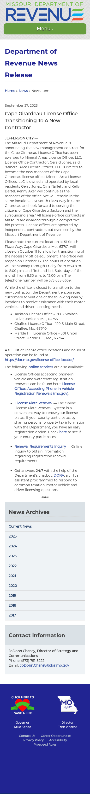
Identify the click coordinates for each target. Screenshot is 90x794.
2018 (12, 605)
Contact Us (27, 736)
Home (10, 91)
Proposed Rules (45, 744)
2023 (13, 556)
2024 (13, 546)
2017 (12, 615)
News (23, 91)
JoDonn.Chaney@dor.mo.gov (44, 665)
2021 (12, 576)
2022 (13, 566)
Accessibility (58, 740)
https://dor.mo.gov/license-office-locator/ (39, 360)
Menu (45, 29)
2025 (13, 536)
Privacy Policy (33, 740)
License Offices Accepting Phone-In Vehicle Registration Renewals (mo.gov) (44, 389)
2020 (13, 586)
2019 (12, 595)
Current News (20, 526)
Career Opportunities (56, 736)
